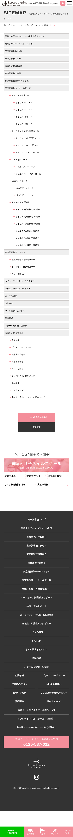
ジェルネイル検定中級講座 (26, 238)
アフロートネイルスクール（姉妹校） (36, 743)
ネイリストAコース (22, 110)
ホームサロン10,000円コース (27, 152)
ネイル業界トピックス (15, 311)
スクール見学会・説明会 (16, 325)
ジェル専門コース (18, 159)
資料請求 (9, 318)
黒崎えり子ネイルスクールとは (19, 44)
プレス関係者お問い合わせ (22, 376)
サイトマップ (16, 390)
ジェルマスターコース (24, 167)
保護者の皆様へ (17, 354)
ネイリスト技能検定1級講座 (26, 224)
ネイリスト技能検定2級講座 (26, 216)
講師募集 (14, 383)
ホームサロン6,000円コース (26, 145)
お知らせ (9, 303)
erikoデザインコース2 (23, 195)
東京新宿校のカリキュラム (17, 81)
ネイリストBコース (22, 117)
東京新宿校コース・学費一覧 (18, 88)
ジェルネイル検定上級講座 (26, 245)
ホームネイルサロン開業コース (24, 131)
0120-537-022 (36, 770)
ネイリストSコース (22, 102)
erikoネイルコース (18, 181)
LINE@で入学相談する (12, 831)
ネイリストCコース (23, 124)
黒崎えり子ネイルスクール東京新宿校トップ (24, 36)
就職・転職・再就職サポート (23, 260)
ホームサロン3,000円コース (26, 138)
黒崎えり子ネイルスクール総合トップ (27, 397)
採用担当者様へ (17, 362)
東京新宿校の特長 (13, 73)
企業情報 (14, 340)
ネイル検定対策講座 (19, 202)
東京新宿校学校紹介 (14, 51)
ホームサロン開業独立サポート (24, 267)
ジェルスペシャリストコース (27, 174)
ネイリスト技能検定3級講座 (26, 209)
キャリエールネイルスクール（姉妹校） (36, 752)
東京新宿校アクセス (14, 58)
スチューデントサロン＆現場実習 (19, 281)
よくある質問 (11, 296)
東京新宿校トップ (37, 521)
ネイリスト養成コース (20, 95)
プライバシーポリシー (20, 347)
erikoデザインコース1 (23, 188)
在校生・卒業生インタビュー (18, 288)
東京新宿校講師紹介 (14, 66)
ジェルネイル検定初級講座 (26, 231)
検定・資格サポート (19, 274)
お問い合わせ (16, 369)
